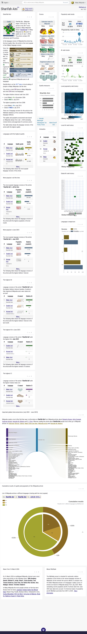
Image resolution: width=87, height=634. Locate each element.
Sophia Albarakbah (8, 594)
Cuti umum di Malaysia (30, 594)
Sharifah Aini (23, 30)
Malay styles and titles (31, 423)
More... (18, 166)
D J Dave (30, 421)
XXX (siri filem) (18, 594)
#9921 (79, 60)
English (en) (9, 154)
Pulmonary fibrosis (14, 423)
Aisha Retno (20, 596)
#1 (70, 60)
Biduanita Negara (67, 419)
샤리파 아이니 (35, 497)
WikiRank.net (82, 7)
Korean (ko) (9, 159)
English (5, 3)
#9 (70, 24)
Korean (45, 149)
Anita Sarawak (77, 419)
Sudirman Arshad (7, 421)
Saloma (22, 423)
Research (65, 2)
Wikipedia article (43, 423)
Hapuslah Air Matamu (18, 421)
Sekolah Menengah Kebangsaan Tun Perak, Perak (42, 122)
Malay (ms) (9, 148)
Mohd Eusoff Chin (53, 124)
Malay (45, 157)
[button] (27, 17)
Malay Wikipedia (78, 2)
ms (18, 7)
